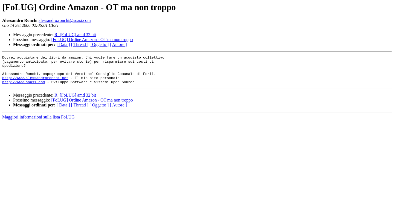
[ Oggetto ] (99, 44)
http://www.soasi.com (23, 87)
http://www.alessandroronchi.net (35, 82)
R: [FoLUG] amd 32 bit (75, 34)
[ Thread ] (80, 44)
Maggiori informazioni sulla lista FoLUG (38, 122)
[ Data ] (63, 44)
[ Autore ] (118, 44)
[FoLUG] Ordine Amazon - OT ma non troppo (92, 39)
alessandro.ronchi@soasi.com (65, 20)
